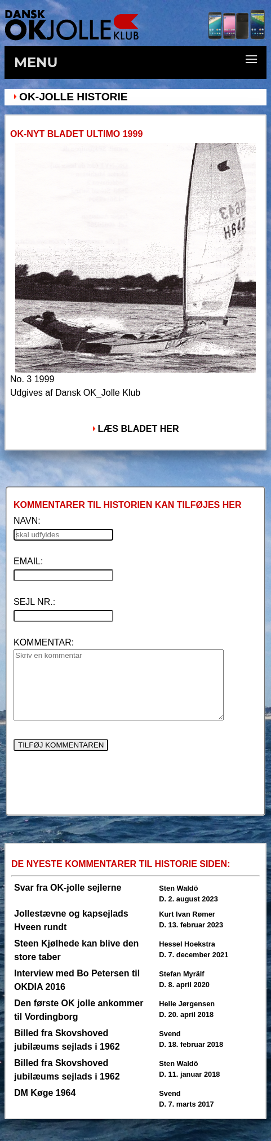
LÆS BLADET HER (138, 429)
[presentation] (99, 787)
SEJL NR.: (34, 602)
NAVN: (27, 520)
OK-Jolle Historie (73, 97)
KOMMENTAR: (44, 642)
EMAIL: (28, 561)
